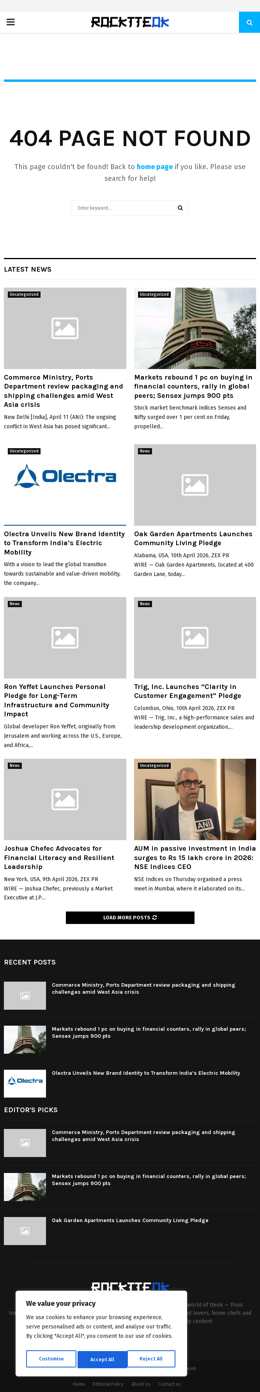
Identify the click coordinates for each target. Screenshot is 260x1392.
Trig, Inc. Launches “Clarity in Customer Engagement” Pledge (187, 691)
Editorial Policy (108, 1384)
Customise (50, 1359)
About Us (140, 1384)
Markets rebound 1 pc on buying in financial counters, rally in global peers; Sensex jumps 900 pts (193, 386)
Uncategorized (24, 294)
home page (155, 167)
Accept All (152, 1359)
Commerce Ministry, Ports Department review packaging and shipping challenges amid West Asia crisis (63, 391)
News (145, 451)
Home (79, 1384)
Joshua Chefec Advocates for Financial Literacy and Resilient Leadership (59, 857)
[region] (101, 1335)
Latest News (27, 269)
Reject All (102, 1359)
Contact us (169, 1384)
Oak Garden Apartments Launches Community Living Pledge (193, 538)
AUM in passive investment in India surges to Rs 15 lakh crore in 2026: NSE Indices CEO (195, 857)
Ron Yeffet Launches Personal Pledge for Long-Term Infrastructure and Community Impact (56, 700)
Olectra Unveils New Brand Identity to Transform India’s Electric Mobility (64, 543)
